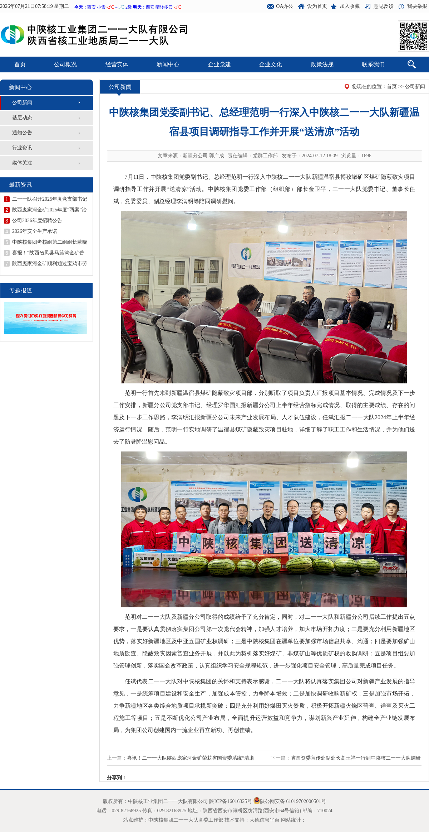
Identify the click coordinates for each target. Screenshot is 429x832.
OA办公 (284, 6)
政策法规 (322, 64)
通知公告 (22, 132)
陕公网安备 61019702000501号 (293, 801)
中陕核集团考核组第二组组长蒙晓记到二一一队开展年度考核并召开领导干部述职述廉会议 (49, 242)
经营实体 (116, 64)
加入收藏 (350, 6)
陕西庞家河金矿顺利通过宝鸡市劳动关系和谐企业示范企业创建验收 (49, 264)
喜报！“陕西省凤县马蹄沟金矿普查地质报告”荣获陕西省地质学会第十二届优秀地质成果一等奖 (48, 253)
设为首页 (317, 6)
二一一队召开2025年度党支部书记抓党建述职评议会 (49, 199)
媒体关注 (22, 163)
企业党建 (219, 64)
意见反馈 (384, 6)
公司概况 (65, 64)
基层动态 (22, 117)
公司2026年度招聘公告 (37, 220)
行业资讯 (22, 147)
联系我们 (373, 64)
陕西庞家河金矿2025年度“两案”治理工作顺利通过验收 (49, 210)
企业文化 (270, 64)
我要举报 (417, 6)
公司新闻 (22, 102)
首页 (20, 64)
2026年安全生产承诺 (34, 231)
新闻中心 (168, 64)
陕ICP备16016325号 (230, 801)
